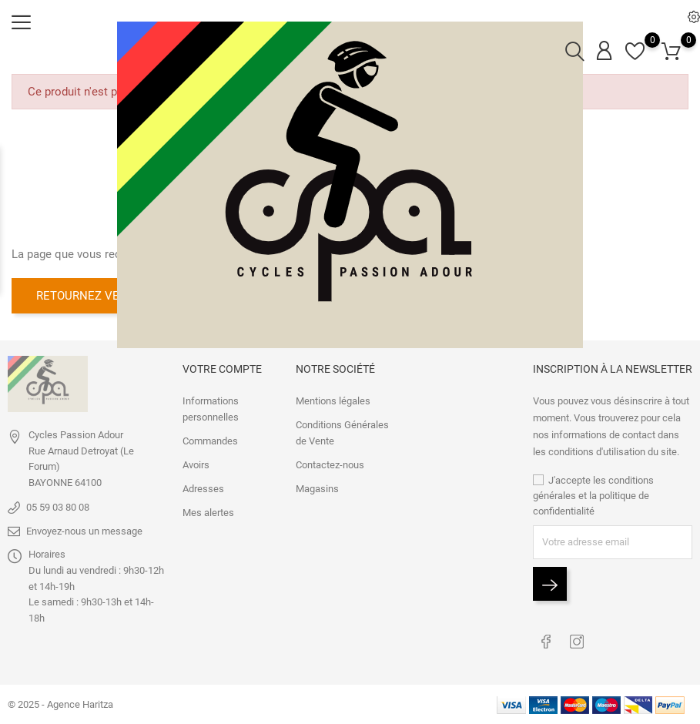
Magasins (317, 488)
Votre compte (222, 369)
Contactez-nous (330, 465)
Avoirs (196, 465)
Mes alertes (208, 512)
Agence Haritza (80, 704)
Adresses (203, 488)
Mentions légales (333, 401)
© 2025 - (27, 704)
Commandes (210, 441)
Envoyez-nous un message (84, 531)
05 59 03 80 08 (57, 507)
